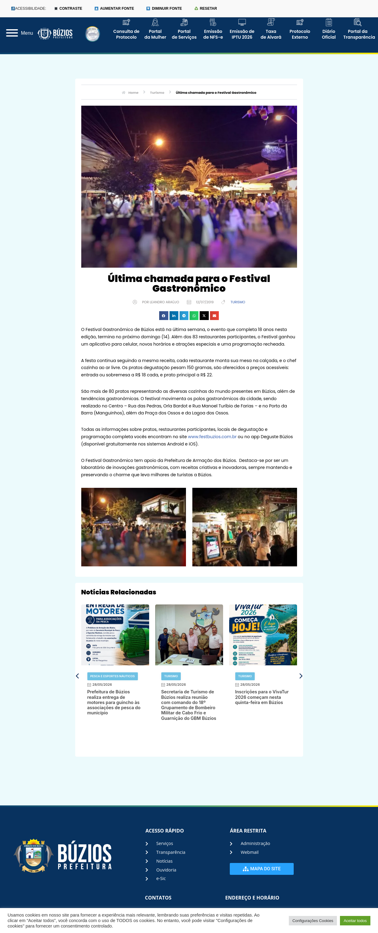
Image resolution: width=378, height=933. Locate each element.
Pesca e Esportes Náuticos (112, 676)
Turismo (237, 302)
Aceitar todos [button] (355, 920)
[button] (163, 315)
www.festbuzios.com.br (212, 437)
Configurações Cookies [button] (312, 920)
